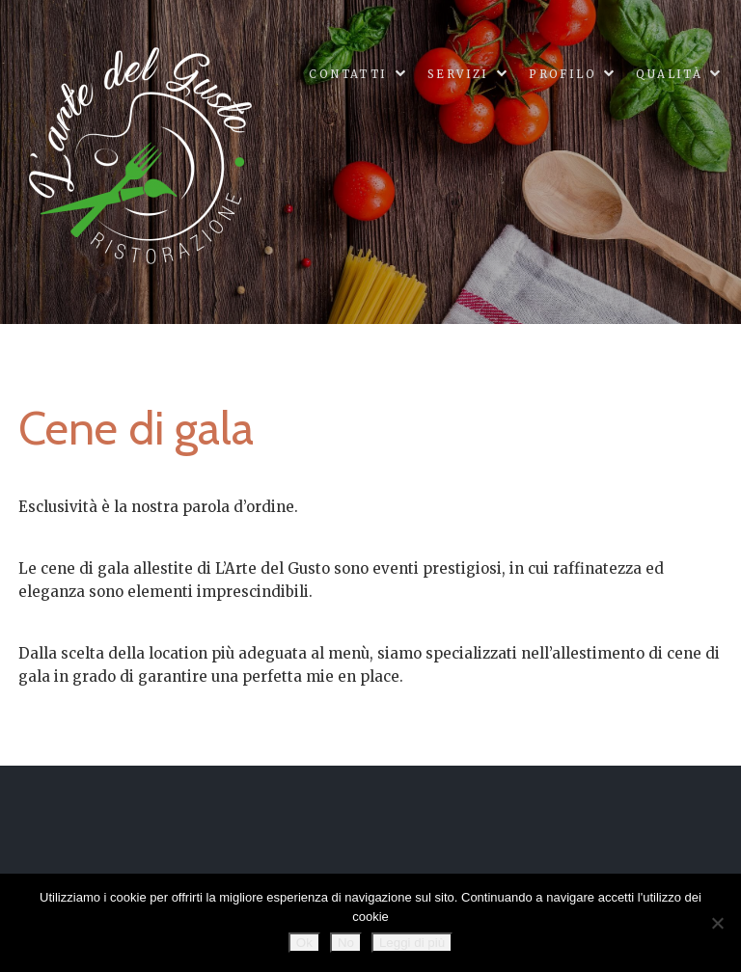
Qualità (669, 74)
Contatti (348, 74)
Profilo (562, 74)
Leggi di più (412, 942)
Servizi (458, 74)
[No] (717, 922)
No (346, 942)
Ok (304, 942)
